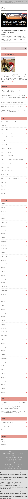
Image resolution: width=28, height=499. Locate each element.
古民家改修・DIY (6, 148)
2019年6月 (3, 305)
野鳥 (3, 193)
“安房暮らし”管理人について (7, 422)
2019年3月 (3, 316)
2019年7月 (3, 301)
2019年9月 (3, 294)
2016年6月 (3, 377)
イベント (4, 129)
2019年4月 (3, 313)
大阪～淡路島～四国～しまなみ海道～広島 (12, 159)
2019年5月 (3, 309)
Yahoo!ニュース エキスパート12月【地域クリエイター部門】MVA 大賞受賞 (13, 91)
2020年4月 (3, 275)
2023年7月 (3, 230)
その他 (3, 125)
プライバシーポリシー (6, 426)
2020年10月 (4, 264)
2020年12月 (4, 256)
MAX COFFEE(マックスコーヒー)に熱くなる (11, 106)
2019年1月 (3, 324)
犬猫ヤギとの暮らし (7, 170)
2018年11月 (4, 331)
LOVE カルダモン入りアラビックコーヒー (11, 402)
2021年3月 (3, 252)
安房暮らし (5, 167)
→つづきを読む (10, 81)
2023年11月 (4, 226)
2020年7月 (3, 267)
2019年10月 (4, 290)
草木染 (3, 182)
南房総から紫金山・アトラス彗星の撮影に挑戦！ (12, 102)
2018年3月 (3, 350)
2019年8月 (3, 297)
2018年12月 (4, 328)
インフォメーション (6, 133)
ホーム (10, 451)
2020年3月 (3, 279)
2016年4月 (3, 384)
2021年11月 (4, 245)
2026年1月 (3, 203)
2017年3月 (3, 362)
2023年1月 (3, 237)
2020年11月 (4, 260)
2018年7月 (3, 347)
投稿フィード (4, 441)
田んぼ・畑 (5, 174)
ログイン (3, 439)
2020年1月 (3, 282)
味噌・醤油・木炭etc (7, 155)
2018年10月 (4, 335)
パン (3, 140)
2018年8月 (3, 343)
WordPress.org (4, 444)
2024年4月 (3, 214)
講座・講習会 (5, 189)
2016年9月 (3, 365)
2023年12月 (4, 222)
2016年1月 (3, 392)
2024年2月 (3, 218)
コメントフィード (5, 442)
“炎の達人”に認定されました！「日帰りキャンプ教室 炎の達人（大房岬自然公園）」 (13, 111)
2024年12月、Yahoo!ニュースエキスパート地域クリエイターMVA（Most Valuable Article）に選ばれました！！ (13, 97)
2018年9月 (3, 339)
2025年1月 (3, 207)
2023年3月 (3, 233)
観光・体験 (4, 186)
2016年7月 (3, 373)
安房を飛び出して (6, 163)
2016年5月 (3, 381)
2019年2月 (3, 320)
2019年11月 (4, 286)
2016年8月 (3, 369)
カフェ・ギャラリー (7, 136)
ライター (4, 144)
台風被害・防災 (6, 152)
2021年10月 (4, 248)
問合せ (2, 429)
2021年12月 (4, 241)
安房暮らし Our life (14, 1)
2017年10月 (4, 358)
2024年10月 (4, 211)
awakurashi (16, 408)
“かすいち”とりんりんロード (8, 121)
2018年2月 (3, 354)
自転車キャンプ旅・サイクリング (9, 178)
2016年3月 (3, 388)
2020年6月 (3, 271)
